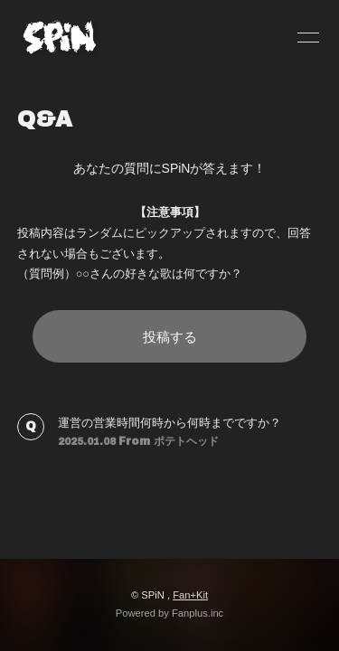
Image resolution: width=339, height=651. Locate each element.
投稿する (170, 336)
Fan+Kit (190, 595)
